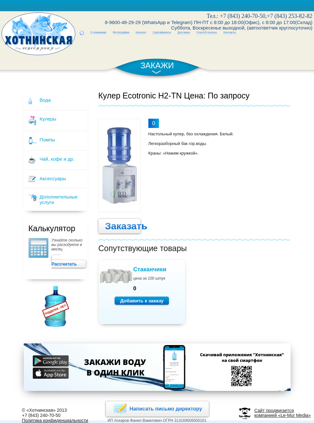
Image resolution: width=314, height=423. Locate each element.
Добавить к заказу (142, 300)
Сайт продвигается (274, 410)
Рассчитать (69, 261)
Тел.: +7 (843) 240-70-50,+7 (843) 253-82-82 (259, 16)
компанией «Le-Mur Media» (282, 415)
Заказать (120, 226)
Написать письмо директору (157, 409)
